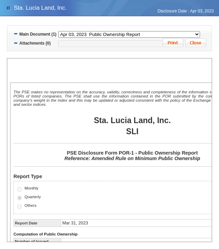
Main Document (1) (37, 34)
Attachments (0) (35, 43)
